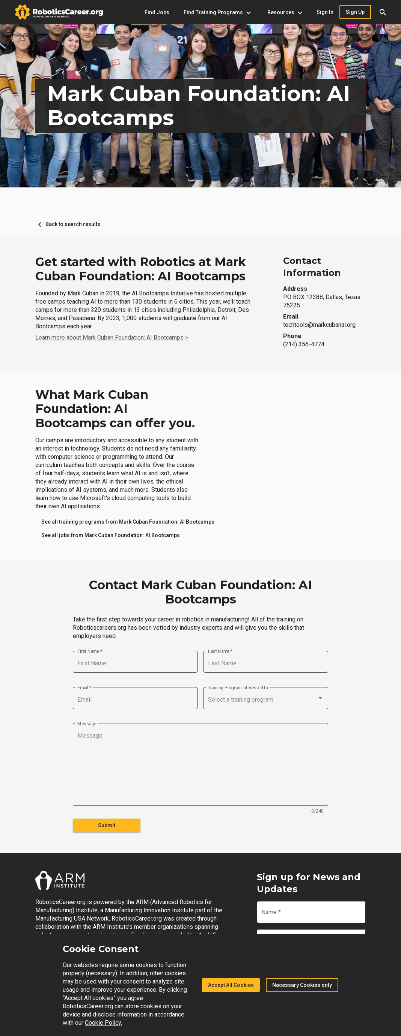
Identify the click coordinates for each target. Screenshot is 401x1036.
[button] (383, 12)
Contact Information (312, 266)
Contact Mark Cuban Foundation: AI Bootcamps (200, 592)
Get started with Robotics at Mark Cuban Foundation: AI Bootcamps (140, 269)
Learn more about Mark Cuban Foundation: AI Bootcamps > (111, 337)
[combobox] (266, 699)
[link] (127, 521)
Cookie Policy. (103, 1022)
